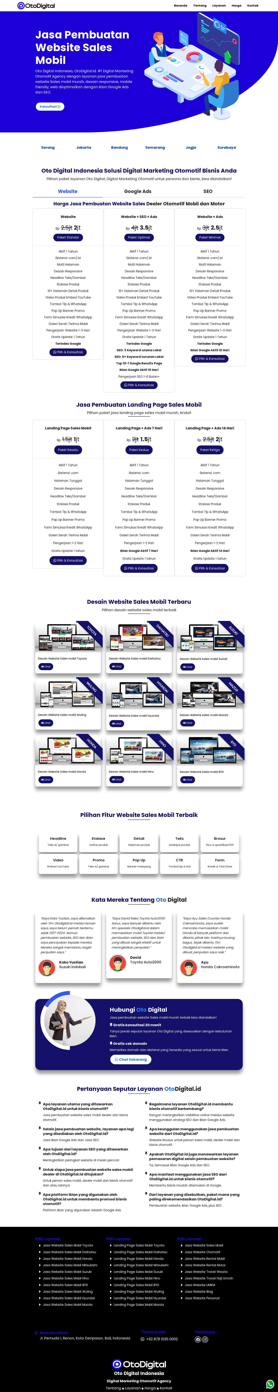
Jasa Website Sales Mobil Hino (66, 1278)
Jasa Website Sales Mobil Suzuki (67, 1272)
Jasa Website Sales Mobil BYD (65, 1285)
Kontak (252, 6)
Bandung (121, 147)
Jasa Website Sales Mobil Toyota (68, 1245)
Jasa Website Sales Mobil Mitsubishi (70, 1265)
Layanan (219, 6)
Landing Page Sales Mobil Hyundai (140, 1298)
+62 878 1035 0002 (162, 1339)
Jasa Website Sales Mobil (204, 1245)
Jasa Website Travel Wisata (206, 1272)
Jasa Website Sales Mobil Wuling (68, 1291)
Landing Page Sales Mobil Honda (139, 1259)
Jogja (192, 147)
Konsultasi (50, 106)
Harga (236, 6)
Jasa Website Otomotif (202, 1252)
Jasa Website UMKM (200, 1285)
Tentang (200, 6)
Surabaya (228, 147)
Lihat (46, 666)
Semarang (157, 147)
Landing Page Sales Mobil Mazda (139, 1305)
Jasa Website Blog (199, 1291)
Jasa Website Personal (202, 1298)
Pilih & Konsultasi (68, 352)
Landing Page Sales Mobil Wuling (139, 1291)
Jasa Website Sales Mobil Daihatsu (69, 1252)
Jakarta (85, 147)
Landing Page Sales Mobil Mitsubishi (141, 1265)
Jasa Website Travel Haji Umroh (209, 1278)
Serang (49, 147)
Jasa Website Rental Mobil (205, 1259)
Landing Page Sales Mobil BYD (136, 1285)
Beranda (180, 6)
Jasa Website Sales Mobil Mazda (68, 1305)
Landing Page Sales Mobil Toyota (139, 1245)
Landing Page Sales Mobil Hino (137, 1278)
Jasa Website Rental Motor (205, 1265)
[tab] (67, 191)
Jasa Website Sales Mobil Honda (67, 1259)
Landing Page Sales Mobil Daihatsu (140, 1252)
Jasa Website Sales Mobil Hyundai (69, 1298)
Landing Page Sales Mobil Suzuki (138, 1272)
